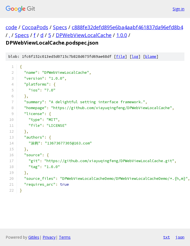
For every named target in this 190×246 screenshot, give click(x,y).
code (11, 27)
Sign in (178, 9)
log (135, 56)
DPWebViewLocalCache (84, 35)
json (179, 237)
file (120, 56)
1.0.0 (121, 35)
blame (150, 56)
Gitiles (33, 237)
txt (166, 237)
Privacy (49, 237)
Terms (65, 237)
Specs (60, 27)
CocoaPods (35, 27)
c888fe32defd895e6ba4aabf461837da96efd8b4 (127, 27)
